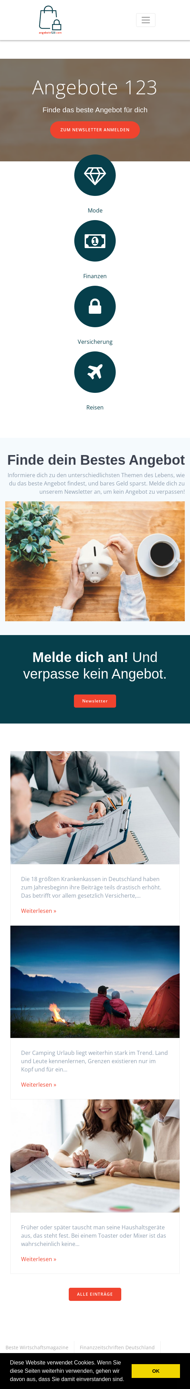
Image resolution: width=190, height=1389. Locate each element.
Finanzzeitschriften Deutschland (117, 1347)
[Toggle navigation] (145, 20)
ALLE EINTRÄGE (95, 1294)
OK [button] (156, 1371)
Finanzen (95, 276)
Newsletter (95, 701)
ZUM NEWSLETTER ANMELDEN (95, 130)
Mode (95, 210)
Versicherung (95, 342)
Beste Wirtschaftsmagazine (37, 1347)
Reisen (95, 407)
